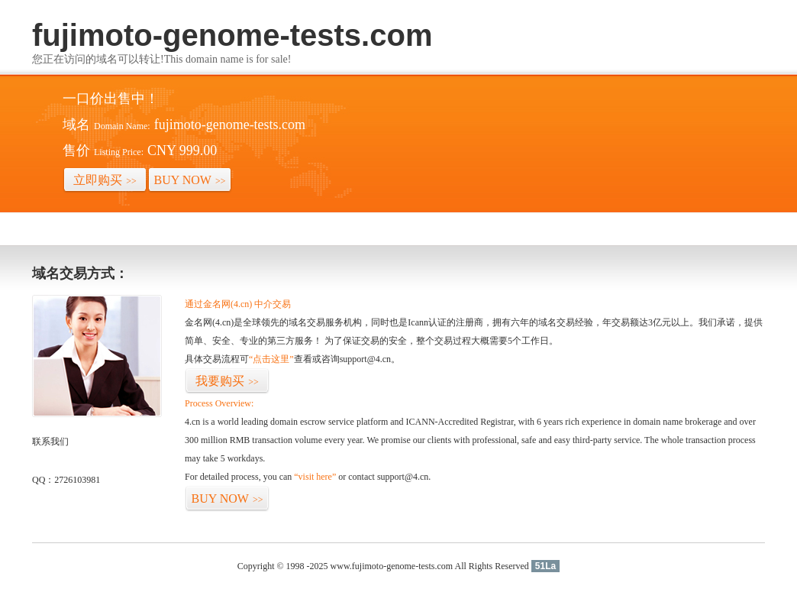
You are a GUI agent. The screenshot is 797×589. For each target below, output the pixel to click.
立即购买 (105, 179)
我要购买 (227, 380)
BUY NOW (190, 179)
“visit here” (315, 476)
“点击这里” (271, 359)
